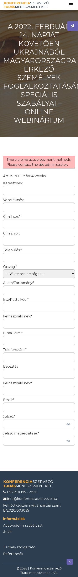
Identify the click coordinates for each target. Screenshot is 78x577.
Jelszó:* (9, 417)
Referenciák (13, 554)
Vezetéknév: (13, 200)
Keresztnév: (13, 183)
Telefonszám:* (15, 350)
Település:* (12, 250)
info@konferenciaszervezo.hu (30, 499)
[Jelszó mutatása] (68, 424)
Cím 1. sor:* (11, 217)
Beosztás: (11, 366)
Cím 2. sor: (11, 233)
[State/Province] (39, 290)
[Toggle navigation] (71, 4)
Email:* (8, 400)
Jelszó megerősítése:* (21, 433)
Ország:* (10, 267)
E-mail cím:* (13, 333)
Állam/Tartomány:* (18, 283)
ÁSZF (7, 532)
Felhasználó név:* (17, 316)
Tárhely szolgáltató (19, 547)
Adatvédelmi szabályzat (23, 525)
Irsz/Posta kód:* (16, 300)
